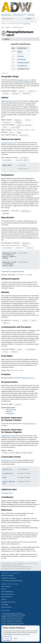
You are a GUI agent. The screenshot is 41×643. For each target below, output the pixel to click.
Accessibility (4, 604)
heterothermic (7, 160)
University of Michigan (7, 575)
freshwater (18, 122)
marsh (11, 132)
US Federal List (8, 473)
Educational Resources (7, 594)
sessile (25, 320)
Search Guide (26, 23)
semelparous (26, 243)
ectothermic (24, 157)
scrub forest (15, 127)
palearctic (32, 91)
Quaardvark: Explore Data (8, 602)
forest (5, 127)
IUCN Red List (7, 469)
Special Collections (6, 597)
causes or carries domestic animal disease (17, 452)
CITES (4, 477)
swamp (19, 132)
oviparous (29, 248)
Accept (7, 638)
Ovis (11, 411)
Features (7, 39)
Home (2, 27)
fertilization (7, 248)
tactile (5, 351)
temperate (18, 120)
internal (19, 248)
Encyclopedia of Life (7, 493)
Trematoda (20, 56)
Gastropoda (12, 409)
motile (34, 320)
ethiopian (15, 93)
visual (19, 349)
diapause (5, 213)
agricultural (24, 135)
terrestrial (7, 122)
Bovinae (12, 413)
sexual (25, 245)
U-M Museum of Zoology (8, 578)
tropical (28, 120)
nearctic (22, 91)
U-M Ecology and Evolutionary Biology (11, 581)
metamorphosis (25, 211)
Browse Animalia (5, 586)
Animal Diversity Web (17, 15)
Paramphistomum (22, 65)
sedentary (6, 322)
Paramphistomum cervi (17, 27)
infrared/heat (30, 349)
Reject (16, 638)
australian (26, 93)
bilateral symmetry (22, 160)
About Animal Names (7, 591)
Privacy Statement (6, 607)
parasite (16, 320)
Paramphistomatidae (23, 62)
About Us (3, 589)
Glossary (3, 599)
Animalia (8, 27)
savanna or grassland (24, 125)
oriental (5, 93)
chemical (14, 351)
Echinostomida (21, 59)
